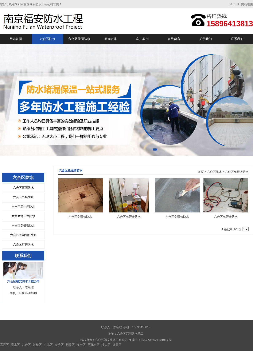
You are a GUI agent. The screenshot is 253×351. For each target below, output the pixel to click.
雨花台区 (94, 344)
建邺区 (117, 344)
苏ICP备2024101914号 (156, 340)
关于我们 (205, 39)
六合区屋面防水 (79, 39)
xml (236, 4)
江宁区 (81, 344)
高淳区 (4, 344)
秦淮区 (59, 344)
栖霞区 (70, 344)
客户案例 (142, 39)
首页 (201, 171)
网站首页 (15, 39)
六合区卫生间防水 (23, 206)
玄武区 (48, 344)
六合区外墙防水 (23, 197)
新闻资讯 (110, 39)
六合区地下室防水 (23, 216)
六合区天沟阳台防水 (23, 235)
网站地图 (247, 4)
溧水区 (15, 344)
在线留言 (174, 39)
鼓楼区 (37, 344)
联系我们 (237, 39)
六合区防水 (47, 39)
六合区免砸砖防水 (23, 225)
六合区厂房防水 (23, 244)
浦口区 (106, 344)
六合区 (26, 344)
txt (230, 4)
